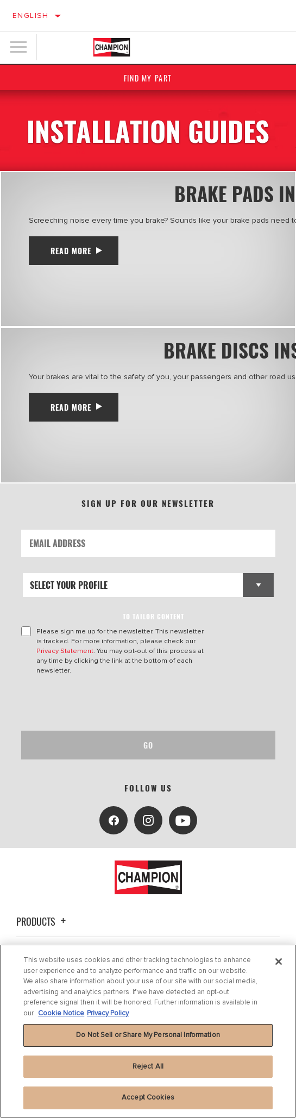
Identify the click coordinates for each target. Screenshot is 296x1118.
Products (42, 921)
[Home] (111, 47)
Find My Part (148, 78)
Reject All (148, 1066)
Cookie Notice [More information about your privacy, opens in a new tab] (61, 1013)
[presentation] (111, 703)
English (30, 15)
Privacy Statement (64, 650)
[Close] (279, 961)
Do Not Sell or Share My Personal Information (148, 1035)
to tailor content (153, 616)
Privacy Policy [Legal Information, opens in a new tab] (108, 1013)
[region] (148, 1031)
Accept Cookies (148, 1097)
